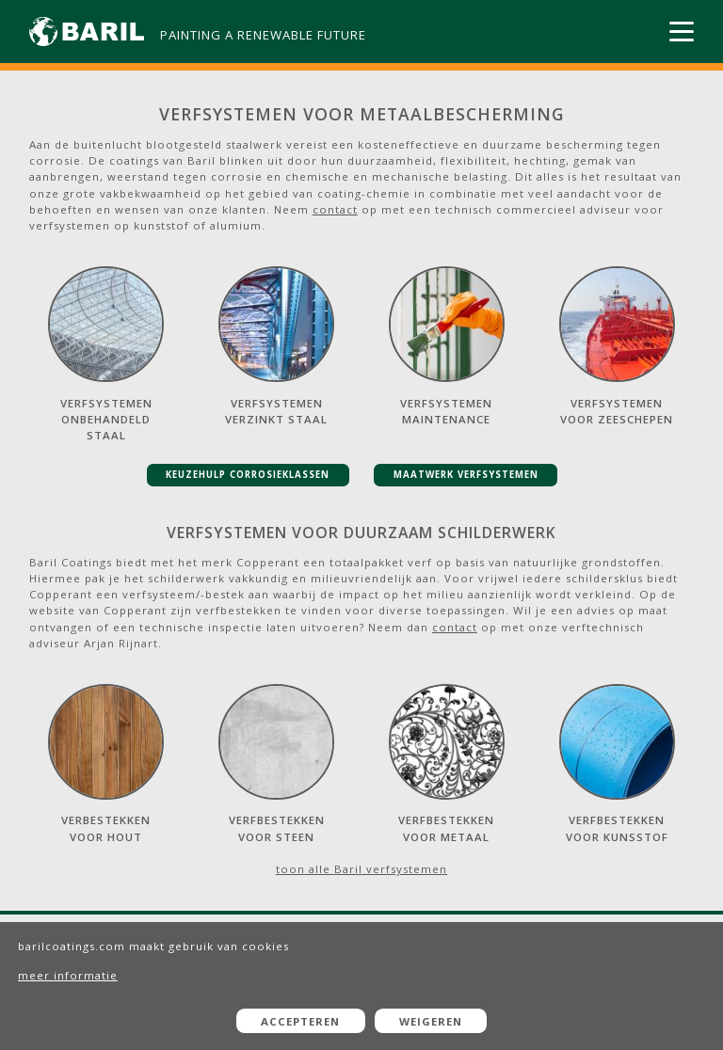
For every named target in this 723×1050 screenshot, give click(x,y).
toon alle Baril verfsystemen (361, 869)
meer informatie (68, 975)
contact (335, 209)
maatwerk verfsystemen (466, 475)
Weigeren (430, 1021)
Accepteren (300, 1021)
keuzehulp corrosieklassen (247, 475)
